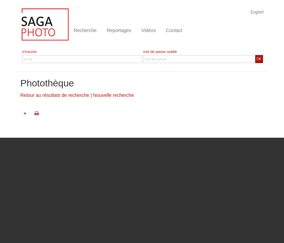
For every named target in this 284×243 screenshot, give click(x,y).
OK (259, 59)
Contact (174, 30)
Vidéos (148, 30)
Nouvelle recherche (113, 95)
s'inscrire (29, 52)
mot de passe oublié (160, 52)
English (257, 12)
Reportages (119, 30)
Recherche (85, 30)
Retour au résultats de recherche (54, 95)
